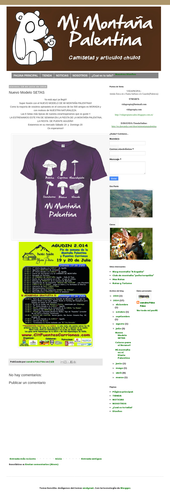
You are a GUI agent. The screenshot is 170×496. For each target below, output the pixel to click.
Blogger (125, 487)
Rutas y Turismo (122, 283)
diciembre (122, 304)
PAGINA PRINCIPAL (26, 75)
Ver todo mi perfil (147, 310)
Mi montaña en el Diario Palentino (122, 353)
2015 (116, 295)
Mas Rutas (118, 279)
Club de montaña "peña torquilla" (133, 275)
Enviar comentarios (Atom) (41, 464)
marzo (120, 377)
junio (119, 363)
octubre (121, 311)
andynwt (88, 487)
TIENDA (47, 75)
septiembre (123, 316)
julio (119, 328)
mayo (120, 368)
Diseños (117, 411)
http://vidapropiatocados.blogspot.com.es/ (134, 115)
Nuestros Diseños (125, 74)
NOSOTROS (80, 75)
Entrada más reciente (23, 458)
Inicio (58, 458)
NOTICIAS (62, 75)
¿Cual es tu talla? (102, 75)
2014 (116, 300)
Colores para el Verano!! (123, 344)
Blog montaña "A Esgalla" (128, 271)
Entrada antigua (91, 458)
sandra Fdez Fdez (147, 304)
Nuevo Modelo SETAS (121, 335)
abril (119, 372)
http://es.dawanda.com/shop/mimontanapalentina (134, 126)
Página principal (122, 391)
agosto (120, 323)
